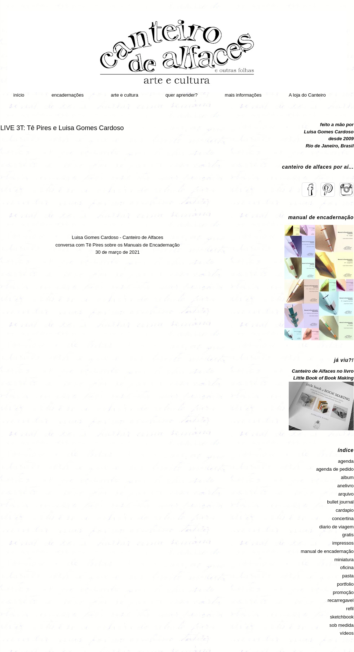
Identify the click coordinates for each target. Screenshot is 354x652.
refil (350, 608)
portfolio (345, 584)
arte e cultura (124, 95)
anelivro (345, 485)
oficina (347, 567)
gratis (348, 534)
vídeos (347, 633)
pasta (348, 575)
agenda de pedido (335, 469)
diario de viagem (336, 526)
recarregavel (341, 600)
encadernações (68, 95)
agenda (346, 461)
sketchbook (342, 617)
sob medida (341, 625)
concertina (343, 518)
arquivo (346, 494)
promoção (343, 592)
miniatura (344, 559)
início (18, 95)
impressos (343, 543)
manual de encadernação (327, 551)
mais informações (243, 95)
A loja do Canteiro (307, 95)
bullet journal (340, 502)
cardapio (345, 510)
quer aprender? (181, 95)
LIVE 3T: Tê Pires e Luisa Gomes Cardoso (62, 128)
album (347, 477)
